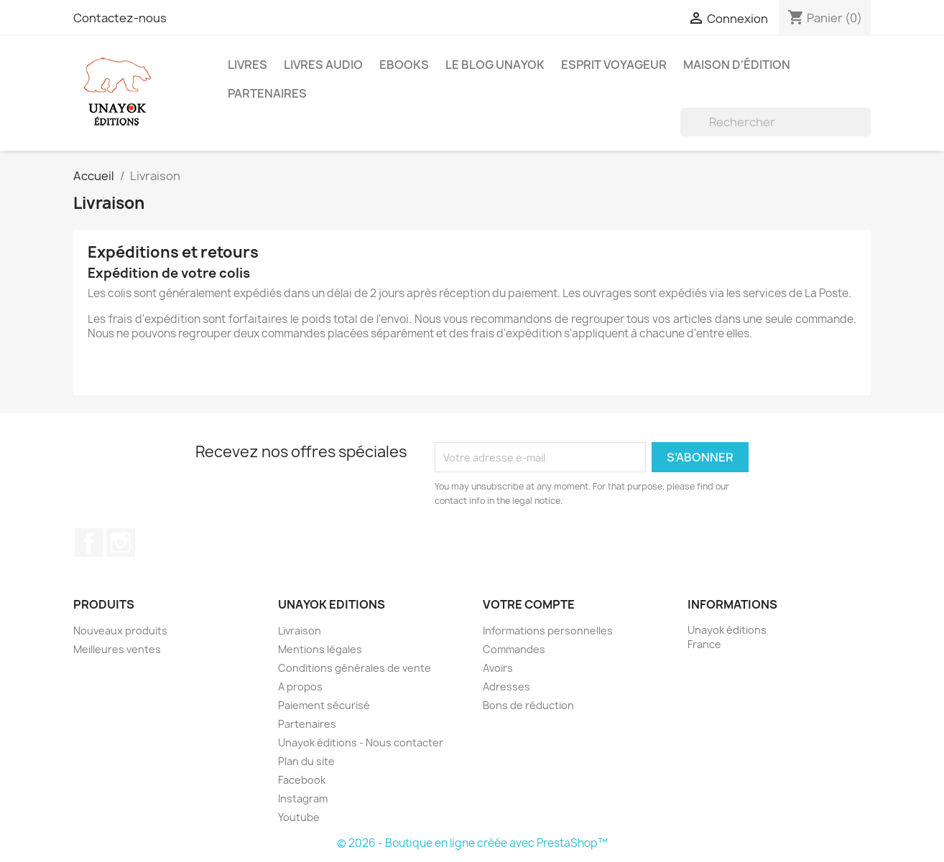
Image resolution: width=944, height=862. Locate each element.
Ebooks (404, 64)
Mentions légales (320, 649)
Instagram (120, 542)
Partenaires (267, 93)
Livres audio (323, 64)
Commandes (514, 649)
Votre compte (529, 604)
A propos (300, 686)
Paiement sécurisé (324, 705)
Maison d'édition (736, 64)
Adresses (506, 686)
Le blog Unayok (495, 64)
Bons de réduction (528, 705)
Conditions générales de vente (354, 668)
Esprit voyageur (614, 64)
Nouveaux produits (120, 630)
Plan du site (306, 761)
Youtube (299, 817)
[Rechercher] (775, 122)
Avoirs (498, 668)
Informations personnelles (548, 630)
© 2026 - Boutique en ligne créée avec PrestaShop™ (472, 843)
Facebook (89, 542)
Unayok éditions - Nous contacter (360, 742)
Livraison (299, 630)
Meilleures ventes (117, 649)
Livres (247, 64)
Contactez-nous (120, 18)
